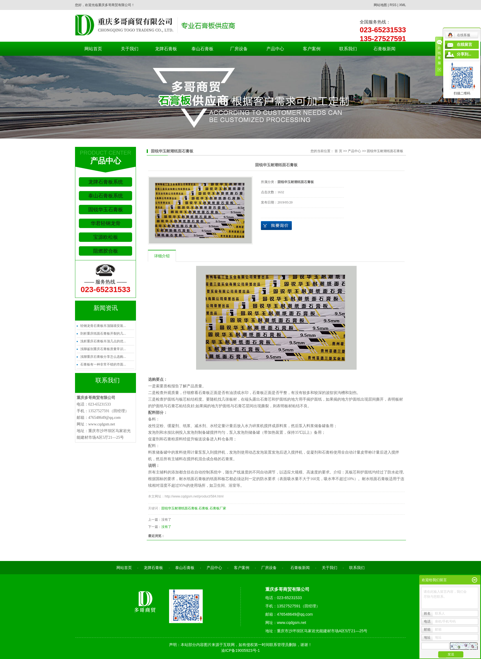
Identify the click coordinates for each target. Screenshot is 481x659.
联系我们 (348, 48)
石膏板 (204, 508)
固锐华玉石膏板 (105, 209)
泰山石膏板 (202, 48)
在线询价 (276, 225)
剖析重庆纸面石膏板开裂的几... (103, 333)
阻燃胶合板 (105, 251)
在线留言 (464, 45)
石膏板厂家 (218, 508)
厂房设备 (239, 48)
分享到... (464, 54)
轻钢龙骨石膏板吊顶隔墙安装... (103, 326)
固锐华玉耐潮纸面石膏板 (385, 151)
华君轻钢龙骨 (106, 223)
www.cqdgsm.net (101, 424)
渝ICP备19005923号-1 (240, 650)
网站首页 (93, 48)
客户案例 (311, 48)
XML (402, 5)
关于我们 (129, 48)
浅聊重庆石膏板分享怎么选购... (103, 357)
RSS (393, 5)
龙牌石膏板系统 (105, 182)
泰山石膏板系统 (105, 196)
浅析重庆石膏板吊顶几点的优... (103, 341)
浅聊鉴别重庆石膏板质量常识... (103, 349)
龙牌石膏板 (166, 48)
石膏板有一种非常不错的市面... (103, 364)
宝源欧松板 (105, 237)
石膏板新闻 (384, 48)
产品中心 (275, 48)
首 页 (338, 151)
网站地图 (380, 5)
